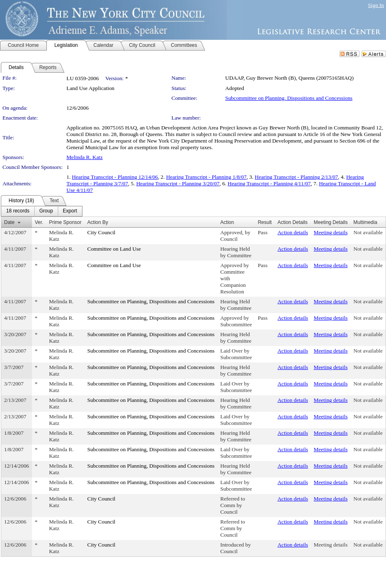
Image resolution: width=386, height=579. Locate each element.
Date (9, 222)
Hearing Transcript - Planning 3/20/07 (177, 183)
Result (265, 222)
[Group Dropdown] (46, 211)
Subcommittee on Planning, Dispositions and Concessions (288, 98)
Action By (97, 222)
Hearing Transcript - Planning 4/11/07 (269, 183)
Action (227, 222)
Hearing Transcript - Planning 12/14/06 (115, 177)
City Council (101, 232)
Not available (368, 232)
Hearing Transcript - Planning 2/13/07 (296, 177)
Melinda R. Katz (84, 157)
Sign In (376, 5)
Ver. (39, 222)
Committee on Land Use (114, 249)
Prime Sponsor (65, 222)
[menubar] (41, 211)
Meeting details (331, 232)
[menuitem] (17, 211)
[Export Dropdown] (70, 211)
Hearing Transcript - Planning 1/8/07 (206, 177)
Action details (292, 232)
